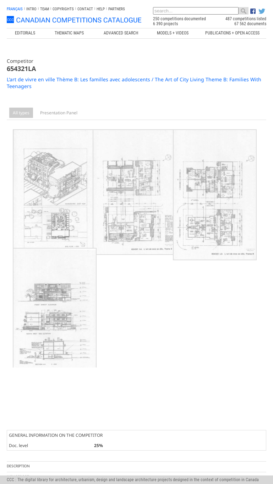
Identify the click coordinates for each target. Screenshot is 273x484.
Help (101, 9)
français (15, 9)
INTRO (31, 9)
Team (44, 9)
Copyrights (63, 9)
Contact (85, 9)
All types (21, 113)
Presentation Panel (58, 113)
